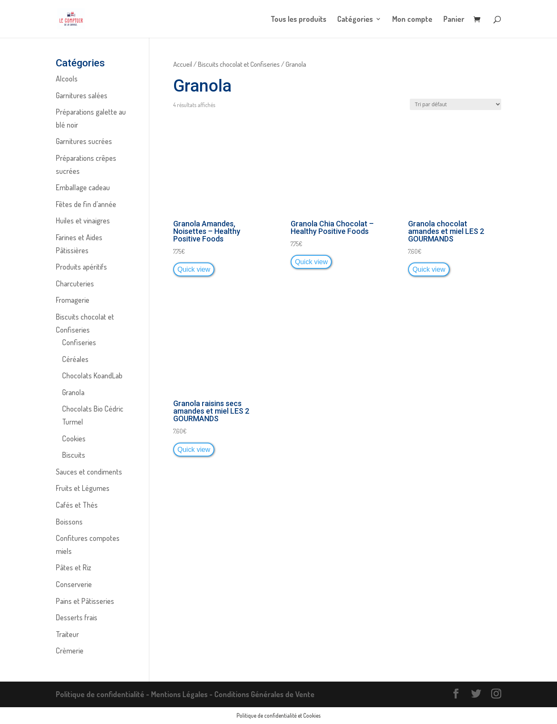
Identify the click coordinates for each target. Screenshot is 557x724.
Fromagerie (72, 299)
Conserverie (74, 584)
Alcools (67, 78)
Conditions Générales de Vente (264, 694)
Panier (453, 20)
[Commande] (455, 104)
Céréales (75, 359)
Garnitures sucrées (84, 141)
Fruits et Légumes (82, 488)
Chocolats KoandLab (92, 375)
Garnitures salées (81, 95)
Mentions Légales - (182, 694)
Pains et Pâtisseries (85, 601)
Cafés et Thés (77, 504)
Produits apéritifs (81, 266)
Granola (73, 392)
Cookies (74, 438)
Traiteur (67, 634)
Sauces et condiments (89, 471)
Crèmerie (69, 650)
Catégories (355, 20)
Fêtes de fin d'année (86, 204)
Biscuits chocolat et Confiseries (239, 64)
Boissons (69, 521)
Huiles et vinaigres (83, 220)
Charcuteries (75, 283)
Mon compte (412, 20)
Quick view (193, 269)
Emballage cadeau (83, 187)
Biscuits (73, 454)
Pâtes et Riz (73, 567)
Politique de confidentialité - (103, 694)
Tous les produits (298, 20)
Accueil (182, 64)
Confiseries (79, 342)
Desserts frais (76, 617)
